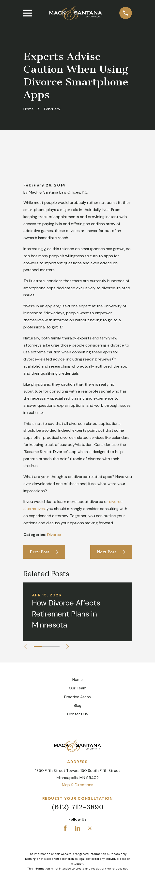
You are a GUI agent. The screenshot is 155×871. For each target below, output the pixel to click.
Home (77, 653)
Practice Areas (77, 670)
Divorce (54, 508)
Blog (77, 679)
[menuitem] (53, 860)
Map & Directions (77, 758)
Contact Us (77, 687)
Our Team (77, 661)
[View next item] (68, 620)
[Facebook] (65, 801)
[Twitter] (90, 801)
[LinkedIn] (77, 801)
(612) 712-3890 (77, 781)
